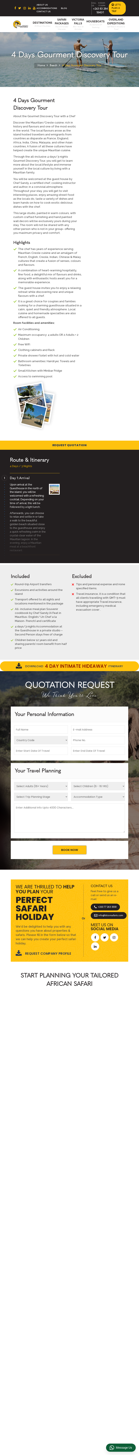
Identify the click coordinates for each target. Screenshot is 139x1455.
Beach (53, 65)
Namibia (26, 1383)
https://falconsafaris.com (109, 1425)
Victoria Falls (55, 1391)
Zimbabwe (28, 1372)
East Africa (28, 1362)
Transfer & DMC (84, 1381)
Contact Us (44, 11)
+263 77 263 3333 (105, 907)
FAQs (78, 1376)
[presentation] (12, 1120)
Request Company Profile (43, 953)
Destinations (42, 22)
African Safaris (55, 1033)
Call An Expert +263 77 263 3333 (49, 1062)
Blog (64, 8)
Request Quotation (69, 445)
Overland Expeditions (55, 1379)
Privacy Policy (83, 1365)
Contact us (54, 1362)
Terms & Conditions (81, 1359)
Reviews (80, 1371)
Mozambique (29, 1388)
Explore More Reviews (69, 1172)
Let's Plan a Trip (116, 8)
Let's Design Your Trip (35, 1274)
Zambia (26, 1377)
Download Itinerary (69, 666)
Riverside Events (84, 1395)
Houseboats (95, 21)
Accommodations (47, 8)
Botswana (27, 1367)
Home (41, 65)
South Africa (29, 1357)
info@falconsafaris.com (108, 915)
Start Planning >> (104, 1062)
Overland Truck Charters (84, 1388)
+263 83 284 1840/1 (47, 1425)
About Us (42, 5)
